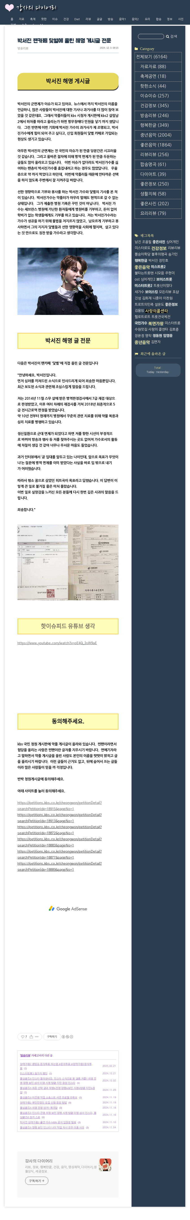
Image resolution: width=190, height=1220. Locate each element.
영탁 (148, 335)
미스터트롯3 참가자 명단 (34, 1073)
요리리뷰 (153, 213)
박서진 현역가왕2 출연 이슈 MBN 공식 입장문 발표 (48, 1122)
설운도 (159, 304)
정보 (169, 19)
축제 (32, 19)
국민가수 (141, 323)
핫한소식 (153, 86)
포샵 (176, 292)
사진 (181, 19)
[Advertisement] (68, 908)
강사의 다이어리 (36, 8)
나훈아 (157, 298)
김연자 (155, 342)
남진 (138, 242)
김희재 (146, 298)
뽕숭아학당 (142, 254)
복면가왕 (156, 324)
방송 (110, 19)
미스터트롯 (172, 323)
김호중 (174, 329)
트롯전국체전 (160, 317)
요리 (147, 19)
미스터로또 (142, 248)
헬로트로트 (142, 317)
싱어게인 (172, 242)
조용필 (146, 242)
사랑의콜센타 (156, 311)
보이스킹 (151, 292)
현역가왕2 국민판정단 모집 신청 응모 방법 (43, 1102)
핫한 (44, 19)
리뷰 (88, 19)
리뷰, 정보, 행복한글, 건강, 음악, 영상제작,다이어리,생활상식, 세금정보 (61, 1169)
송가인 (173, 254)
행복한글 (154, 125)
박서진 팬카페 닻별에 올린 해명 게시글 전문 (64, 41)
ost (137, 279)
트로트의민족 (144, 304)
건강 (66, 19)
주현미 (170, 273)
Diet (77, 19)
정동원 (157, 335)
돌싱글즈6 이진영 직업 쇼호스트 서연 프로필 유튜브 (48, 1097)
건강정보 (154, 106)
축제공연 (153, 76)
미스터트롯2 (143, 285)
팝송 (158, 19)
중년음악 (156, 135)
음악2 (135, 19)
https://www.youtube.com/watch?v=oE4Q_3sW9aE (57, 643)
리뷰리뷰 (154, 155)
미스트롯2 (158, 266)
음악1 (122, 19)
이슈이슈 (154, 96)
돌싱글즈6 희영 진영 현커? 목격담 (39, 1108)
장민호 (163, 260)
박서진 (153, 260)
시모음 (159, 273)
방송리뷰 (22, 48)
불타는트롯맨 (144, 273)
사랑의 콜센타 (158, 329)
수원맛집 (141, 329)
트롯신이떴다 (162, 285)
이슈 (55, 19)
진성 (138, 298)
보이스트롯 (164, 279)
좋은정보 (154, 184)
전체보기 (151, 57)
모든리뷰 (165, 292)
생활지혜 (153, 194)
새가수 (139, 292)
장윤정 (139, 335)
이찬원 (168, 298)
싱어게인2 (148, 279)
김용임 (139, 310)
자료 (21, 19)
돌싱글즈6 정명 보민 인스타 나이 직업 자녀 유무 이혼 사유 (52, 1127)
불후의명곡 (159, 254)
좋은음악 (156, 145)
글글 (99, 19)
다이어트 (153, 174)
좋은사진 (154, 204)
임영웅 (168, 335)
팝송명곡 (153, 164)
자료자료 (153, 67)
